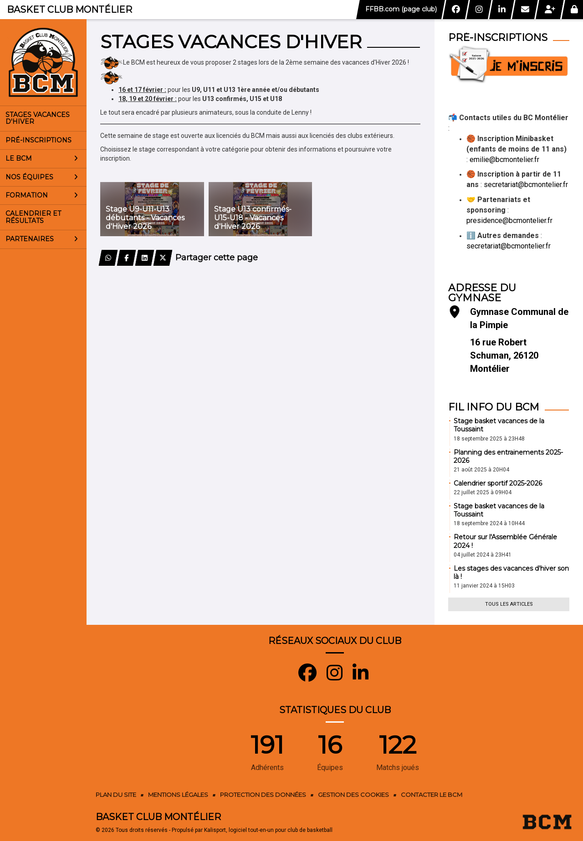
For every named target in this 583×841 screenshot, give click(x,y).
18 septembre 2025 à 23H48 (489, 439)
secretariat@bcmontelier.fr (526, 184)
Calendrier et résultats (33, 216)
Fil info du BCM (493, 407)
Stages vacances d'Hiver (37, 118)
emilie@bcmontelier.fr (504, 159)
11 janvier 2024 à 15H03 (484, 586)
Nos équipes (41, 177)
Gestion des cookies (353, 794)
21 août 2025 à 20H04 (481, 469)
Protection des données (263, 794)
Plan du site (116, 794)
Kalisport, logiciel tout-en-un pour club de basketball (268, 830)
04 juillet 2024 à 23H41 (482, 555)
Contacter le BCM (431, 794)
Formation (41, 195)
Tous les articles (509, 604)
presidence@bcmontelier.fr (509, 220)
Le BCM (41, 158)
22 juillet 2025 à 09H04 (482, 492)
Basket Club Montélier (69, 9)
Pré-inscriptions (38, 140)
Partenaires (41, 239)
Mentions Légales (178, 794)
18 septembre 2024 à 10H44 (489, 523)
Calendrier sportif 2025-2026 (498, 483)
